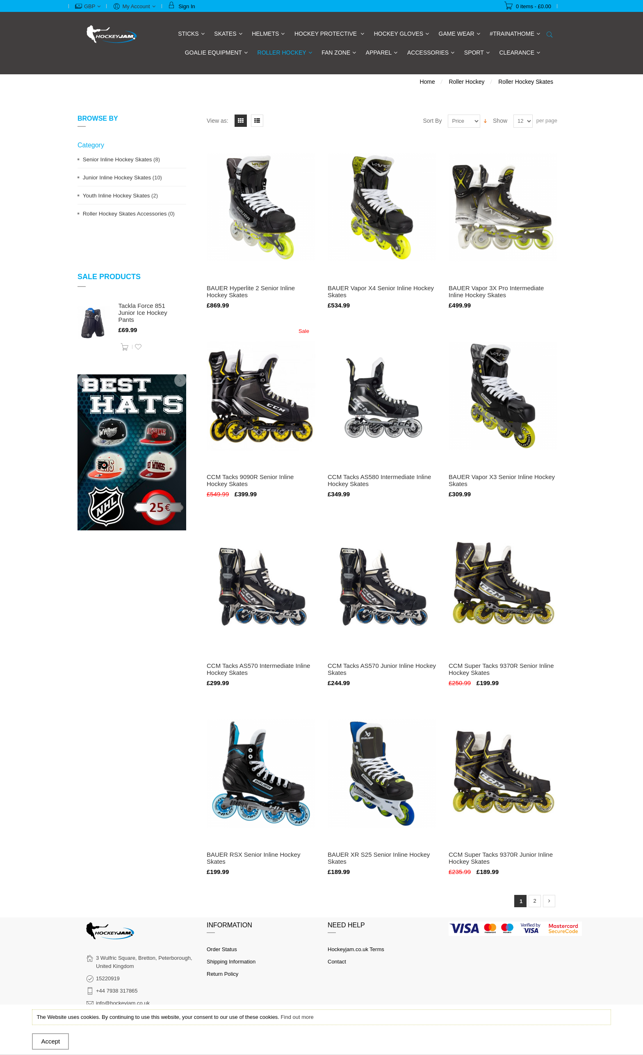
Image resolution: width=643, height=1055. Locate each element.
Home (427, 81)
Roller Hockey (466, 81)
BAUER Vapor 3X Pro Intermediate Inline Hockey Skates (496, 291)
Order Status (222, 949)
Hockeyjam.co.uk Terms (356, 949)
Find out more (297, 1017)
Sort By (432, 120)
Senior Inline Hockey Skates (117, 159)
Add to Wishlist (138, 347)
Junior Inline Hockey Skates (117, 177)
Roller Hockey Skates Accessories (125, 214)
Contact (337, 962)
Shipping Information (231, 962)
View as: (217, 120)
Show (500, 120)
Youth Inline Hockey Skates (116, 196)
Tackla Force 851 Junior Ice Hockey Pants (143, 312)
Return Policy (222, 974)
